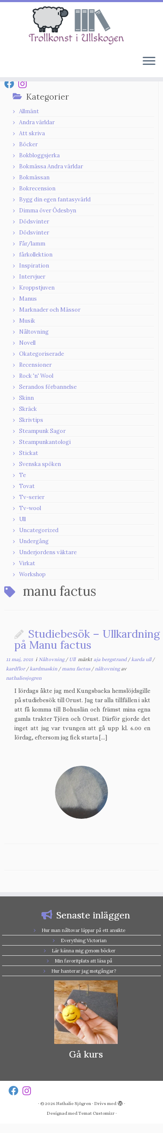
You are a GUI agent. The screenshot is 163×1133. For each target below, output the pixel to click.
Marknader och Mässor (49, 309)
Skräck (28, 409)
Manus (28, 298)
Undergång (34, 541)
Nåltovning (34, 331)
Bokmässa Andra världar (51, 166)
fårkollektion (35, 254)
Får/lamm (32, 243)
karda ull (141, 659)
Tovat (27, 486)
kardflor (16, 669)
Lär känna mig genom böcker (84, 951)
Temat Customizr (96, 1113)
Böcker (28, 144)
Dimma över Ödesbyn (47, 210)
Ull (22, 519)
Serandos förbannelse (48, 387)
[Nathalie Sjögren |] (81, 25)
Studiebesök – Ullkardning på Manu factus (87, 639)
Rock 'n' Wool (36, 376)
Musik (27, 320)
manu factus (76, 669)
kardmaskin (44, 669)
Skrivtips (31, 420)
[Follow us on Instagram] (24, 84)
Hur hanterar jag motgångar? (83, 971)
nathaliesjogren (23, 678)
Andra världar (37, 122)
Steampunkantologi (45, 442)
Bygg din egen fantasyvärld (55, 199)
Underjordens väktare (48, 552)
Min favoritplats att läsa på (83, 961)
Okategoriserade (41, 353)
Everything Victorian (84, 940)
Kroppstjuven (37, 287)
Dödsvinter (34, 221)
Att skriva (32, 133)
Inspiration (34, 265)
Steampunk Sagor (42, 431)
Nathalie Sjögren (73, 1103)
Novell (27, 342)
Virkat (27, 563)
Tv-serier (31, 497)
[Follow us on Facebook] (11, 84)
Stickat (28, 453)
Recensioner (35, 364)
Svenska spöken (40, 464)
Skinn (26, 398)
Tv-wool (30, 508)
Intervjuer (32, 276)
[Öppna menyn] (149, 62)
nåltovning (108, 669)
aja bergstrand (111, 659)
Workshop (32, 574)
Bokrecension (37, 188)
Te (22, 475)
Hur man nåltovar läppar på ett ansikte (83, 930)
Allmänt (29, 111)
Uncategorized (38, 530)
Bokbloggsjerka (39, 155)
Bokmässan (34, 177)
